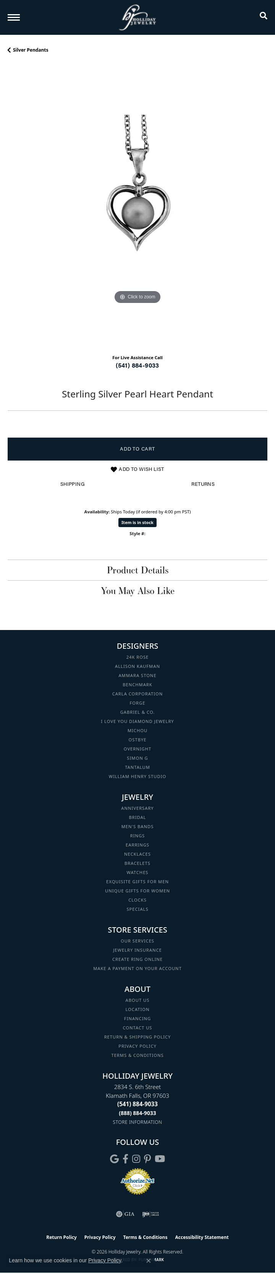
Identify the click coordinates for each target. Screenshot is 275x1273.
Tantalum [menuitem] (137, 767)
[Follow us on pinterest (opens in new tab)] (147, 1159)
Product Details (137, 569)
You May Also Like (138, 590)
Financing (137, 1018)
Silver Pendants (31, 50)
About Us (138, 1000)
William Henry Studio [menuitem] (137, 776)
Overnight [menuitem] (137, 749)
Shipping (72, 483)
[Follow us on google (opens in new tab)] (114, 1159)
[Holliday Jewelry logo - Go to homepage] (137, 17)
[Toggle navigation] (14, 17)
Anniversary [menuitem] (137, 808)
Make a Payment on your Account (137, 968)
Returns (203, 483)
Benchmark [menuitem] (137, 684)
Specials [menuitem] (137, 909)
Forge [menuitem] (138, 703)
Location (137, 1009)
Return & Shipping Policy (137, 1037)
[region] (137, 207)
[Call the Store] (137, 1104)
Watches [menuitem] (137, 872)
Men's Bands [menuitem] (137, 826)
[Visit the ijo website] (150, 1214)
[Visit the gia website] (125, 1214)
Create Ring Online (137, 959)
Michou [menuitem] (137, 730)
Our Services (137, 941)
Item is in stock (137, 522)
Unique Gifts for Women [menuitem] (137, 891)
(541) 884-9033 (137, 365)
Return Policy (61, 1237)
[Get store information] (137, 1122)
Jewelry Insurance (137, 950)
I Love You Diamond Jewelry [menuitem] (137, 721)
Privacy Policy (137, 1046)
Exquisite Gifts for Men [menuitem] (137, 881)
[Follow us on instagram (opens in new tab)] (136, 1159)
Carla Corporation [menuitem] (137, 694)
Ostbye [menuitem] (138, 739)
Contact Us (137, 1027)
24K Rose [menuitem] (137, 657)
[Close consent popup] (148, 1260)
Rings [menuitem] (137, 835)
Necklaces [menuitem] (137, 854)
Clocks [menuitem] (137, 900)
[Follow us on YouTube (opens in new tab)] (160, 1159)
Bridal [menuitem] (137, 817)
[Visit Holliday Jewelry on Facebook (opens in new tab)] (125, 1159)
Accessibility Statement (201, 1237)
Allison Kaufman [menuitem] (137, 666)
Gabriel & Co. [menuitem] (137, 712)
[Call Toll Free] (137, 1113)
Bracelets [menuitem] (137, 863)
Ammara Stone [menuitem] (137, 675)
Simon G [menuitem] (137, 758)
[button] (263, 17)
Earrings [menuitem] (137, 845)
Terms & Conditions (137, 1055)
